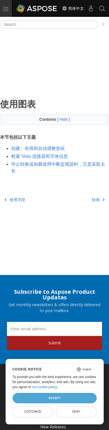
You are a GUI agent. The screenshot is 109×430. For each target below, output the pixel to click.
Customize (32, 411)
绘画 (98, 199)
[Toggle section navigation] (104, 24)
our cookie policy (44, 387)
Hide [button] (64, 119)
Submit (54, 342)
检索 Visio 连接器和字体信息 (39, 156)
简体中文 (73, 8)
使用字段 (14, 199)
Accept (54, 398)
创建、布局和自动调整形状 (38, 148)
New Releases (53, 426)
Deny (76, 411)
